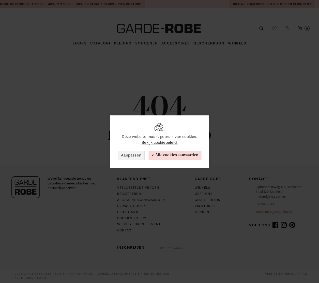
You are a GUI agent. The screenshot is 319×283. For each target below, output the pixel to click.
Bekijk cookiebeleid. (160, 142)
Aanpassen (131, 155)
